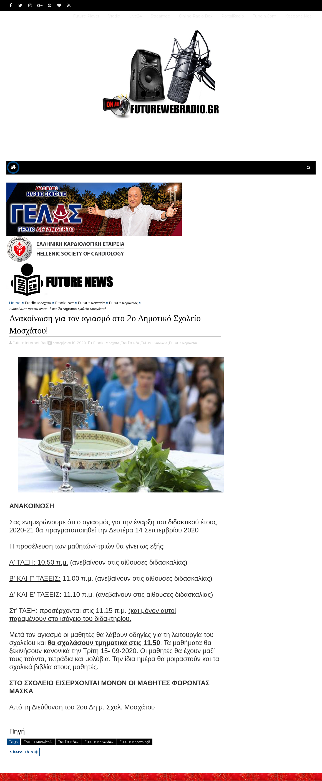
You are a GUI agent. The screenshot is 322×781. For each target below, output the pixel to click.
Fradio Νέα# (68, 750)
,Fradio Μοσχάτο (105, 343)
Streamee (160, 16)
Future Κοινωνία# (99, 750)
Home (15, 303)
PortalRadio (232, 16)
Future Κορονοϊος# (134, 750)
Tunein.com (264, 16)
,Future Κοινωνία (153, 343)
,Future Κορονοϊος (182, 343)
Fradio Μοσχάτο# (38, 750)
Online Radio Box (195, 16)
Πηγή (17, 739)
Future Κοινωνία (91, 303)
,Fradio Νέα (129, 343)
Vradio (114, 16)
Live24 (135, 16)
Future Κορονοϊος (123, 303)
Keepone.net (298, 16)
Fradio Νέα (64, 303)
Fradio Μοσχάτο (38, 303)
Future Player (86, 16)
